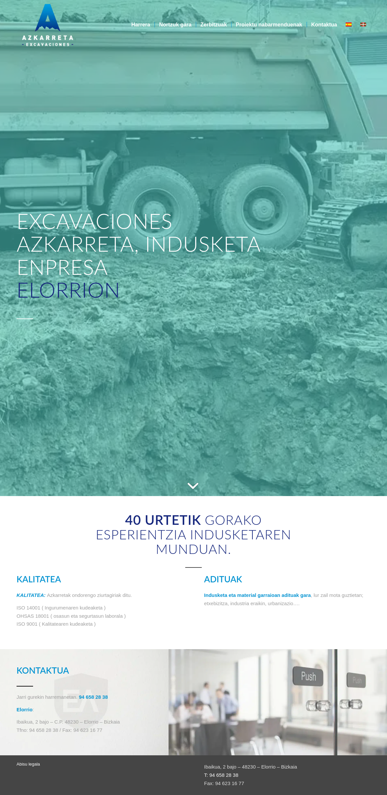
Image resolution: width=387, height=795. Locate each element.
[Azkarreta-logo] (48, 25)
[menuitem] (140, 25)
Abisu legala (28, 764)
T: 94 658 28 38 (221, 775)
